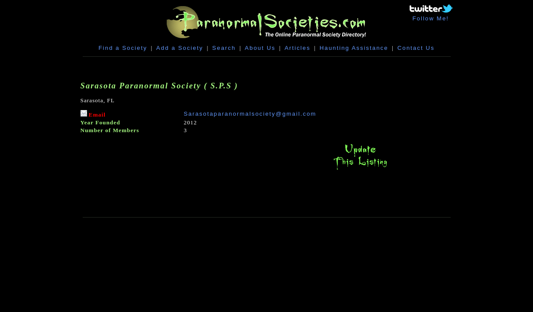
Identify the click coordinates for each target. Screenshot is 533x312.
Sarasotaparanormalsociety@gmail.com (250, 113)
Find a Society (122, 48)
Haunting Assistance (354, 48)
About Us (260, 48)
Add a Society (179, 48)
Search (224, 48)
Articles (297, 48)
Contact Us (416, 48)
